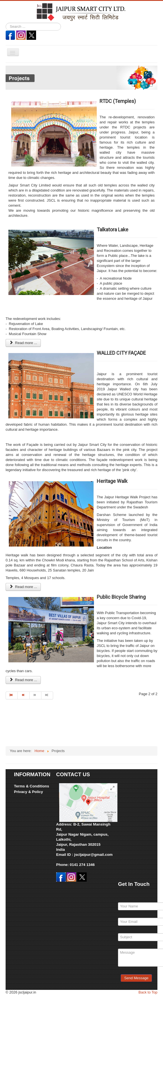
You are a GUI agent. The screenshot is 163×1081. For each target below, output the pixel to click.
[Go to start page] (12, 695)
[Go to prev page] (23, 695)
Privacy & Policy (28, 792)
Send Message (136, 978)
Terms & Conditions (31, 786)
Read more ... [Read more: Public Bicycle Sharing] (23, 680)
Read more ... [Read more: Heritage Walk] (23, 587)
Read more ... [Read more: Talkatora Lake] (23, 343)
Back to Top (147, 992)
